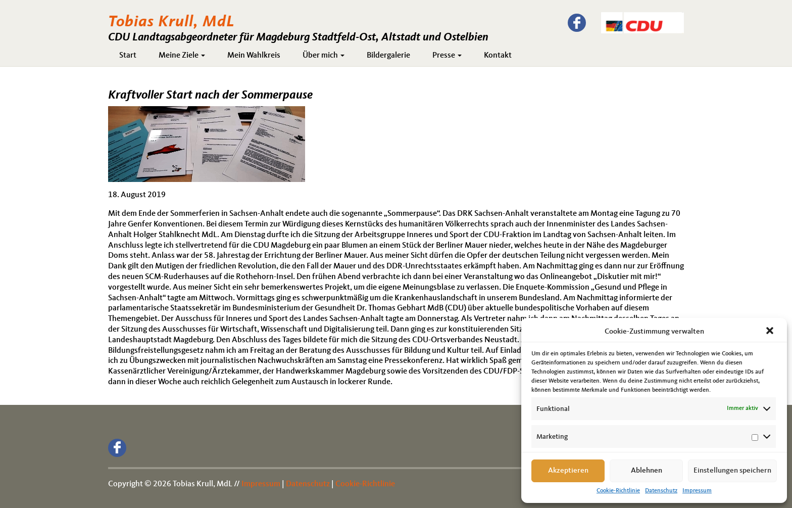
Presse (447, 56)
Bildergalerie (388, 56)
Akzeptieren (568, 471)
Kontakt (498, 56)
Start (127, 56)
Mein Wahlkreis (253, 56)
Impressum (697, 491)
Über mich (323, 56)
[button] (771, 332)
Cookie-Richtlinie (618, 491)
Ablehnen (646, 471)
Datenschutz (661, 491)
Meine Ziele (182, 56)
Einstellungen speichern (732, 471)
